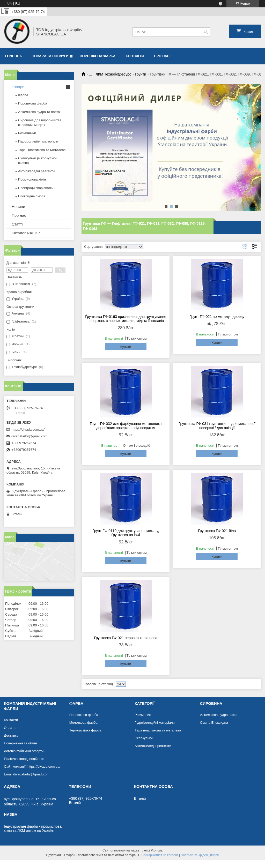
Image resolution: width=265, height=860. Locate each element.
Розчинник (143, 715)
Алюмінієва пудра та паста (39, 112)
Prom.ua (157, 850)
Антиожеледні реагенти (36, 171)
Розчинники (27, 133)
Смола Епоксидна (214, 722)
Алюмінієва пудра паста (219, 715)
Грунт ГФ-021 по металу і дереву (217, 317)
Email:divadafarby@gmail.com (26, 774)
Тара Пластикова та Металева (41, 150)
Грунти (140, 74)
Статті (17, 224)
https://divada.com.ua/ (28, 429)
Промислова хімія (32, 179)
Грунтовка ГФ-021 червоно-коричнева (125, 638)
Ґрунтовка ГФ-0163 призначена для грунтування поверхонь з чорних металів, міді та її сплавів (125, 319)
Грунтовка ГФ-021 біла (217, 531)
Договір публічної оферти (23, 751)
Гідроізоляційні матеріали (38, 141)
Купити (125, 347)
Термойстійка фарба (85, 730)
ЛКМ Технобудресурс (113, 74)
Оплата (10, 728)
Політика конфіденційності (24, 759)
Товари (18, 87)
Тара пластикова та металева (158, 730)
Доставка (11, 735)
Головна (13, 56)
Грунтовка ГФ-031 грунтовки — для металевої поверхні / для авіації (217, 426)
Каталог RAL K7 (26, 233)
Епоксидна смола (31, 196)
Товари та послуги (50, 56)
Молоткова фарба (83, 722)
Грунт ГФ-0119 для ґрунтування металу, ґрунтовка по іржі (125, 533)
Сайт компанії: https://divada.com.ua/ (32, 766)
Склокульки (144, 738)
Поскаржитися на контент (160, 855)
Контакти (135, 56)
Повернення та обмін (20, 743)
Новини (18, 206)
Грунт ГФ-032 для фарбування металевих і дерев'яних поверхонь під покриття (125, 426)
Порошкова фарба (97, 56)
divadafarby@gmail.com (29, 436)
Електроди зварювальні (36, 188)
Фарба (23, 95)
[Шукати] (205, 31)
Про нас (162, 56)
